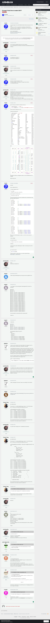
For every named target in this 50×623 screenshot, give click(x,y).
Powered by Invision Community (25, 617)
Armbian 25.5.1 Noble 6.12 (43, 23)
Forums (3, 4)
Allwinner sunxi (11, 15)
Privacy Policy (24, 616)
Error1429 (40, 14)
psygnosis (40, 20)
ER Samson (40, 24)
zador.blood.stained (5, 543)
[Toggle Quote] (11, 488)
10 (6, 51)
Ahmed (5, 273)
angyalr (5, 284)
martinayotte (5, 42)
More (29, 4)
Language (16, 616)
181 (6, 579)
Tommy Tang (5, 402)
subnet (5, 391)
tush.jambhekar (6, 554)
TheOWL (6, 589)
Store (26, 4)
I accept (46, 621)
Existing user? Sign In (40, 1)
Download (8, 4)
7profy (7, 14)
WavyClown (40, 29)
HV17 (39, 34)
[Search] (37, 5)
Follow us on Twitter (33, 616)
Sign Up (47, 1)
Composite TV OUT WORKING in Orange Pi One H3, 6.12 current (42, 12)
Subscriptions (20, 4)
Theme (19, 616)
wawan (5, 511)
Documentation (14, 4)
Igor (6, 569)
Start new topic (31, 18)
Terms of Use (3, 621)
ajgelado (6, 343)
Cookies (28, 616)
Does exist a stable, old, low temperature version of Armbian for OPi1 (43, 18)
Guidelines (11, 621)
